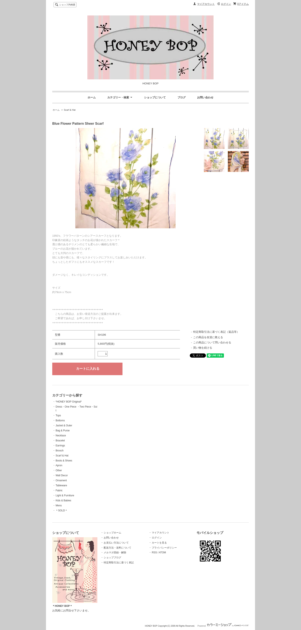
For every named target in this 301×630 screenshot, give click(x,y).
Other (59, 470)
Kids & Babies (63, 500)
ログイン (226, 4)
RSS (154, 552)
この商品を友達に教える (208, 337)
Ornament (61, 480)
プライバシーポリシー (164, 547)
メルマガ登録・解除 (115, 552)
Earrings (60, 445)
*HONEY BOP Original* (69, 401)
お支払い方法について (116, 542)
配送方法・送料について (117, 547)
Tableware (61, 485)
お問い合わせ (205, 97)
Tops (58, 415)
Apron (59, 465)
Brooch (60, 450)
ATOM (162, 552)
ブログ (181, 97)
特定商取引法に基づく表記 (119, 562)
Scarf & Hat (69, 110)
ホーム (92, 97)
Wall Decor (62, 475)
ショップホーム (112, 532)
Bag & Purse (63, 430)
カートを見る (159, 542)
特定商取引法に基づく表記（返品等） (216, 331)
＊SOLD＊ (62, 510)
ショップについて (155, 97)
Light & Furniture (65, 495)
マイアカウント (206, 4)
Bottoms (60, 420)
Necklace (61, 435)
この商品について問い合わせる (212, 342)
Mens (59, 505)
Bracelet (60, 440)
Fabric (59, 490)
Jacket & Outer (64, 425)
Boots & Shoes (64, 460)
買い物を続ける (202, 347)
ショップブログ (112, 557)
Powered (223, 626)
